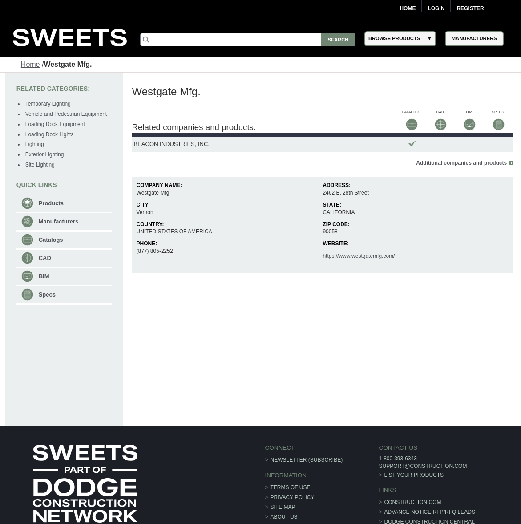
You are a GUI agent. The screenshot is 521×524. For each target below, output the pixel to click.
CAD (45, 258)
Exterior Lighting (44, 154)
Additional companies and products (461, 163)
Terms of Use (291, 487)
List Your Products (414, 475)
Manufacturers (59, 221)
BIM (44, 276)
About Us (284, 517)
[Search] (247, 39)
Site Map (283, 507)
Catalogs (51, 239)
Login (436, 8)
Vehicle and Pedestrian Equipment (66, 114)
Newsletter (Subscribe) (307, 460)
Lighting (34, 144)
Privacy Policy (293, 497)
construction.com (412, 502)
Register (470, 8)
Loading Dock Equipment (55, 124)
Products (51, 203)
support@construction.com (423, 466)
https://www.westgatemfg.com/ (359, 256)
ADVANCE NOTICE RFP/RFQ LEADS (429, 512)
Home (408, 8)
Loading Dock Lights (49, 134)
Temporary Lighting (48, 104)
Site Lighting (40, 165)
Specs (47, 294)
